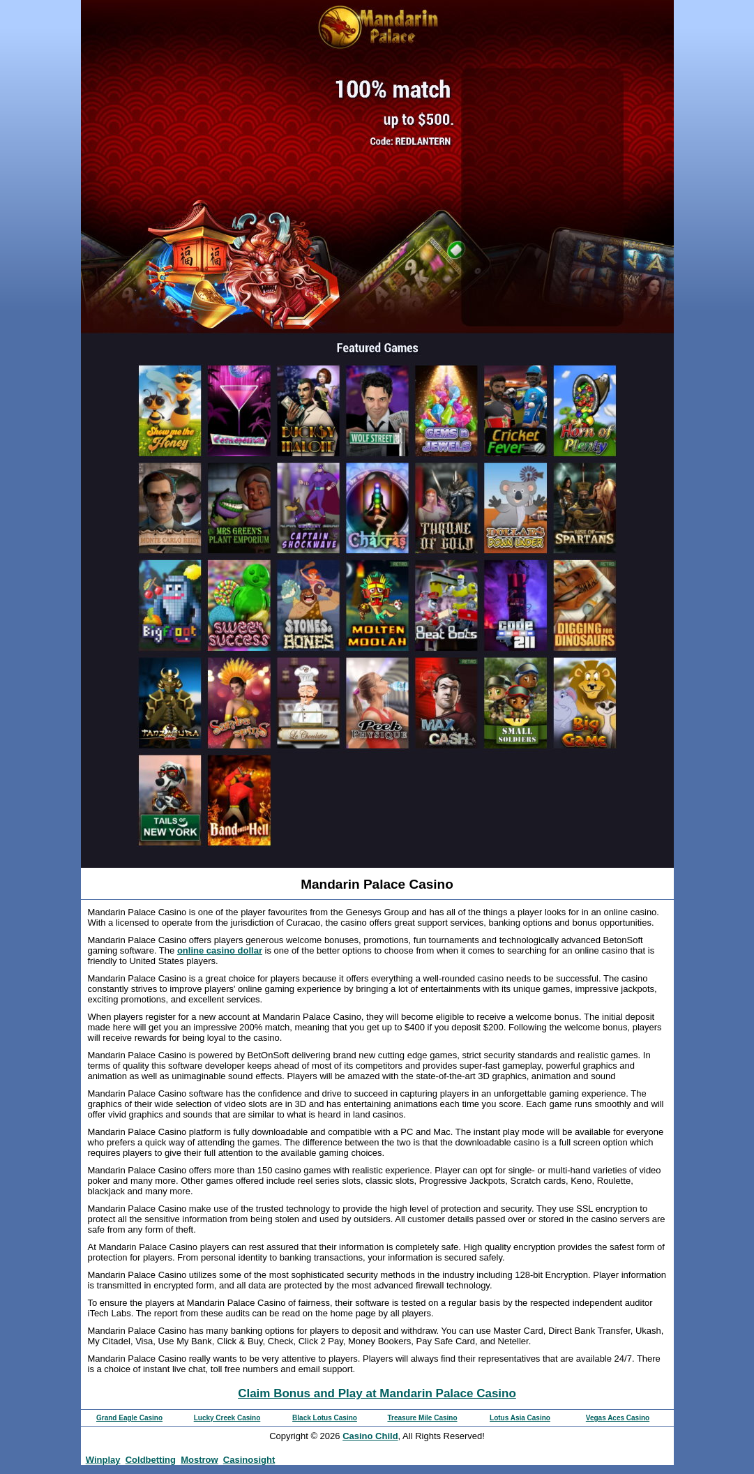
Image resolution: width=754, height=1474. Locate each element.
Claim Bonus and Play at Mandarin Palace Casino (377, 1393)
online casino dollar (219, 950)
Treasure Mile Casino (422, 1418)
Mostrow (199, 1459)
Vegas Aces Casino (617, 1418)
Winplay (103, 1459)
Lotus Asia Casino (520, 1418)
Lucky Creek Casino (227, 1418)
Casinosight (249, 1459)
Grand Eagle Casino (129, 1418)
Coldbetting (151, 1459)
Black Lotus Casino (324, 1418)
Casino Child (370, 1436)
